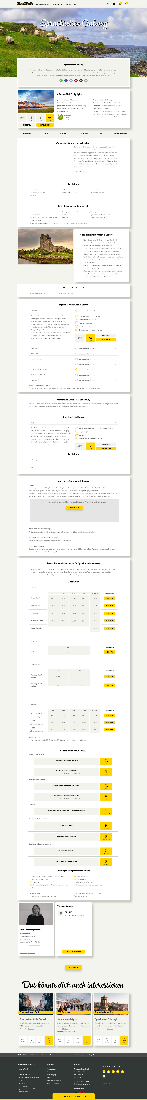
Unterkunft (85, 134)
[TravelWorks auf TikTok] (108, 1055)
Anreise (102, 134)
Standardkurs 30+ (36, 380)
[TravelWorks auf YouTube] (117, 1055)
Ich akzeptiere (74, 508)
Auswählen (106, 340)
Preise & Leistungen (120, 134)
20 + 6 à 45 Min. (89, 359)
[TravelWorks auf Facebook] (113, 1055)
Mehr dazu (31, 1013)
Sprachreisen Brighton (67, 1003)
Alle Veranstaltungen (73, 935)
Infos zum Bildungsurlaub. (93, 388)
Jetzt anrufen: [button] (71, 1097)
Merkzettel (27, 125)
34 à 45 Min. (87, 370)
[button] (108, 4)
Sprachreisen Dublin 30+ (66, 293)
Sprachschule (28, 134)
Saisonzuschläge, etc (37, 703)
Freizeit (46, 134)
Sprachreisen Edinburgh (106, 1003)
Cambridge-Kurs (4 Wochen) (39, 369)
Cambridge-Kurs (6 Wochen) (39, 375)
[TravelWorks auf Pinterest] (103, 1059)
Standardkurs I (35, 310)
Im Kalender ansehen (96, 330)
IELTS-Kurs (34, 364)
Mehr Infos (109, 597)
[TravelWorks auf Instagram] (103, 1055)
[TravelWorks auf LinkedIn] (122, 1055)
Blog (75, 4)
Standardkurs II (35, 348)
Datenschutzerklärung (34, 929)
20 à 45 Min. (88, 311)
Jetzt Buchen (73, 952)
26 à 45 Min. (87, 354)
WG (32, 467)
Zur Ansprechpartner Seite (27, 937)
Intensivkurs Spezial (36, 359)
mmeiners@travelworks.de (27, 920)
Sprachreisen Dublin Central (37, 293)
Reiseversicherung (81, 880)
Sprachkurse (64, 134)
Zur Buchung (45, 125)
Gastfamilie (34, 423)
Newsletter (106, 1067)
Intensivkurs (34, 354)
